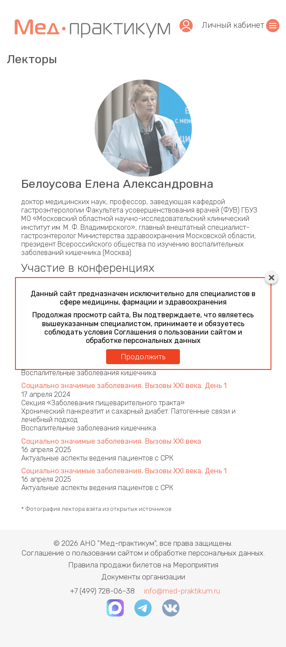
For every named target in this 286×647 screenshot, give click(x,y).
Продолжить (143, 356)
